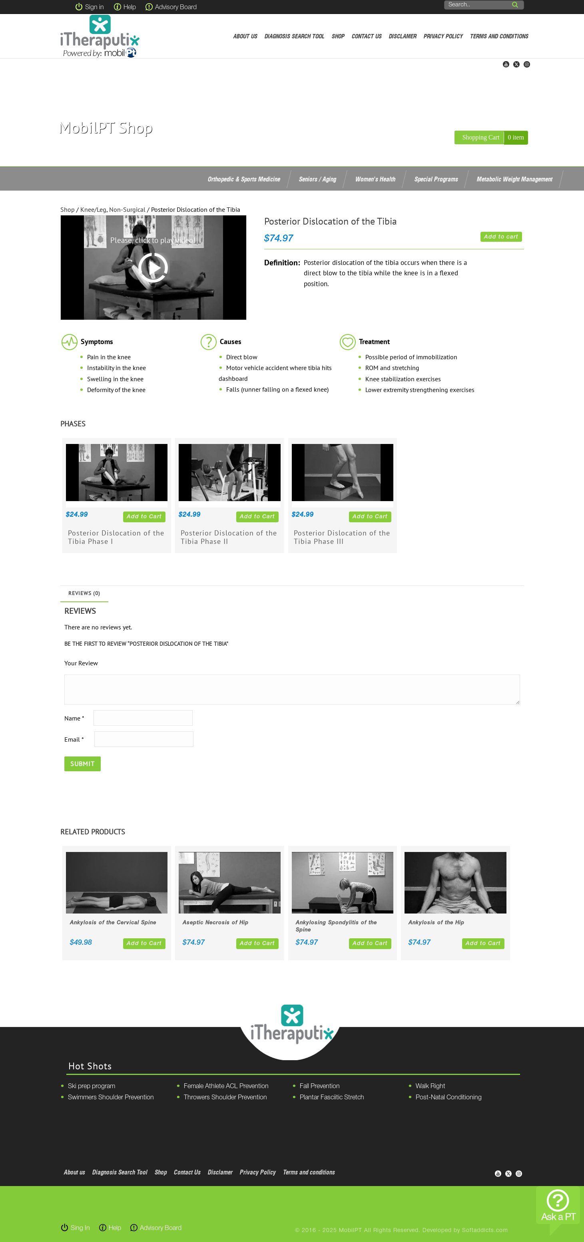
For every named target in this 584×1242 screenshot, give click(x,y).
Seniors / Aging (317, 179)
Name (74, 718)
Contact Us (367, 36)
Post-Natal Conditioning (449, 1098)
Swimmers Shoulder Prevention (111, 1098)
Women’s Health (375, 179)
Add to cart (501, 237)
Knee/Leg (93, 209)
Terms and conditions (499, 36)
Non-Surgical (127, 209)
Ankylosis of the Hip (436, 923)
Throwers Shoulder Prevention (225, 1098)
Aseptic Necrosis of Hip (216, 923)
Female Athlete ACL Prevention (226, 1086)
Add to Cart (144, 516)
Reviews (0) (84, 593)
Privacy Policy (443, 36)
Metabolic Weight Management (514, 179)
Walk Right (430, 1086)
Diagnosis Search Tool (295, 36)
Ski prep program (91, 1086)
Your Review (81, 663)
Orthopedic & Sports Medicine (244, 179)
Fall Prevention (320, 1086)
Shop (338, 36)
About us (245, 36)
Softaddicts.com (485, 1230)
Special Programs (436, 179)
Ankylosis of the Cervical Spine (113, 923)
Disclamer (403, 36)
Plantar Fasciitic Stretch (332, 1098)
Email (74, 739)
